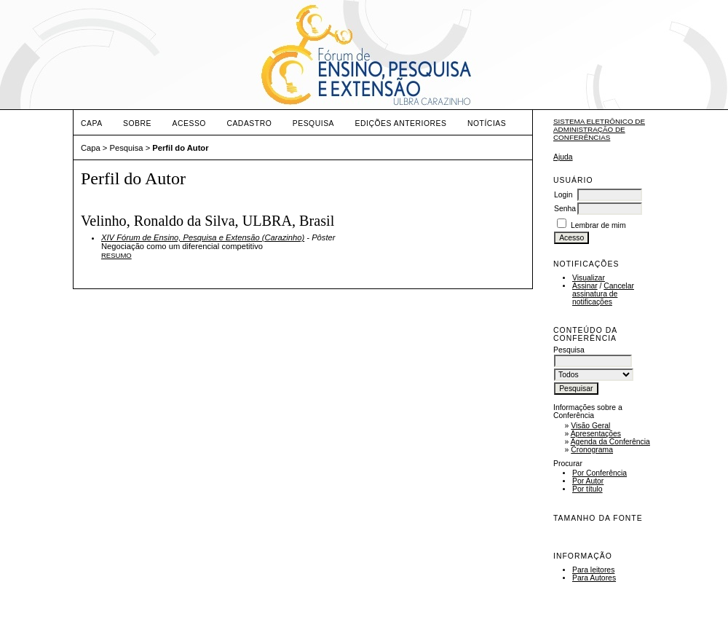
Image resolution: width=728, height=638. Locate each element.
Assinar (585, 286)
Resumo (116, 255)
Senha (565, 209)
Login (563, 195)
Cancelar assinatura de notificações (603, 294)
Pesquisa (313, 123)
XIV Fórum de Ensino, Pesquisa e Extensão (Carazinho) (202, 237)
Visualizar (588, 278)
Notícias (486, 123)
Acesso (189, 123)
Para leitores (593, 570)
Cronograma (592, 450)
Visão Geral (590, 426)
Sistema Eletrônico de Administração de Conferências (599, 129)
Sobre (137, 123)
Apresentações (596, 434)
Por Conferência (599, 473)
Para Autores (594, 578)
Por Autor (588, 481)
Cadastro (249, 123)
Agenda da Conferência (610, 442)
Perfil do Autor (180, 147)
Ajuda (563, 157)
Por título (587, 489)
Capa (92, 123)
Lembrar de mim (598, 225)
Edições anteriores (401, 123)
